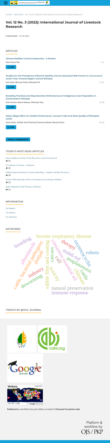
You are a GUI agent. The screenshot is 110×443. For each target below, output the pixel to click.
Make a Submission (18, 139)
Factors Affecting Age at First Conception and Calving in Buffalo (34, 179)
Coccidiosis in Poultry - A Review (20, 165)
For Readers (10, 208)
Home (9, 14)
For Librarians (11, 217)
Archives (18, 14)
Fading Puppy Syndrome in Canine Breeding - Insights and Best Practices (37, 172)
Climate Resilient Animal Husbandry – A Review (31, 58)
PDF (12, 67)
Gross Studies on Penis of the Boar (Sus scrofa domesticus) (31, 158)
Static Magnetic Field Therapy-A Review (23, 186)
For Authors (10, 212)
